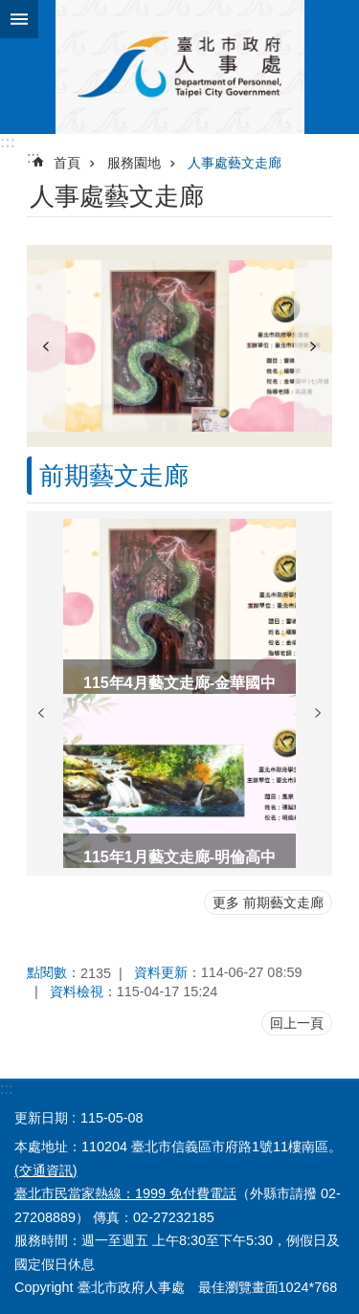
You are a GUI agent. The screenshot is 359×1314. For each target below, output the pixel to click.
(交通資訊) (46, 1170)
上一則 (46, 346)
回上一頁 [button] (297, 1023)
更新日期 (41, 1117)
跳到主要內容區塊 (10, 10)
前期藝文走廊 (114, 475)
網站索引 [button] (19, 19)
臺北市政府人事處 (179, 67)
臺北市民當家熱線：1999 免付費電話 (125, 1193)
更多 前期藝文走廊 (268, 902)
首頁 (67, 162)
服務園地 (134, 162)
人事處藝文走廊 (234, 162)
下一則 (313, 346)
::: (7, 142)
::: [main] (33, 157)
